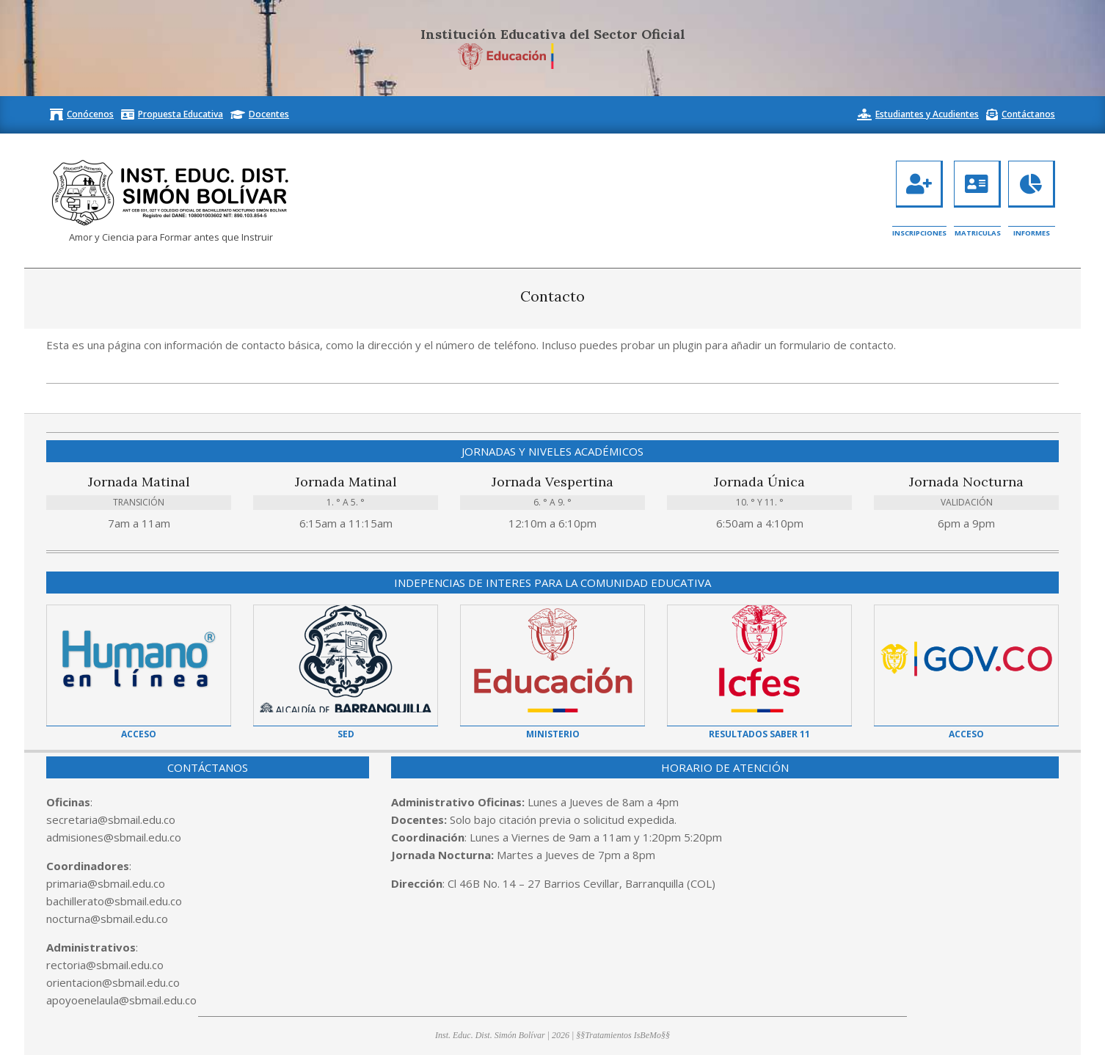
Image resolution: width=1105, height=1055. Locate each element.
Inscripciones (919, 233)
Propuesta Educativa (180, 114)
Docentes (269, 114)
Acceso (138, 734)
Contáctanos (1028, 114)
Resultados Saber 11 (759, 734)
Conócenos (90, 114)
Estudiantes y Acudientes (927, 114)
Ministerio (553, 734)
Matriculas (978, 233)
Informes (1031, 233)
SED (346, 734)
